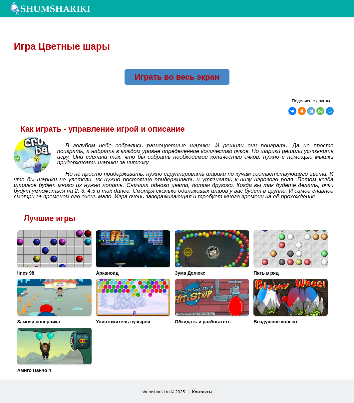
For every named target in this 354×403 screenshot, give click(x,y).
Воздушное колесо (275, 321)
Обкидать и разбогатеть (203, 321)
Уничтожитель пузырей (123, 321)
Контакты (202, 391)
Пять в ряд (266, 273)
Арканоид (107, 273)
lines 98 (25, 273)
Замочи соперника (38, 321)
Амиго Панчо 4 (34, 370)
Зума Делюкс (190, 273)
